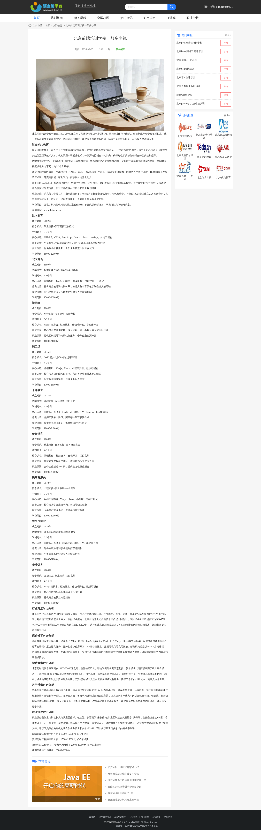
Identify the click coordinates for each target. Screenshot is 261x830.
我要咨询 (121, 49)
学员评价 (168, 817)
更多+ (228, 35)
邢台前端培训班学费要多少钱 (123, 774)
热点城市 (149, 18)
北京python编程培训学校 (189, 42)
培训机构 (57, 18)
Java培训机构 (120, 817)
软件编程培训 (105, 817)
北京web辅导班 (184, 95)
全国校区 (103, 18)
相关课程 (80, 18)
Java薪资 (156, 817)
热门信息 (57, 25)
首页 (37, 18)
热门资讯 (126, 18)
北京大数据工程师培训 (188, 86)
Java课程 (133, 817)
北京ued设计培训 (185, 69)
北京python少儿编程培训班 (190, 103)
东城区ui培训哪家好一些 (121, 793)
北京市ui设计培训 (185, 77)
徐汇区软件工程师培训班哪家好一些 (127, 780)
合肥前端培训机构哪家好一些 (123, 799)
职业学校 (193, 18)
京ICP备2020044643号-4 (114, 822)
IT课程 (171, 18)
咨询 (226, 43)
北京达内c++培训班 (186, 60)
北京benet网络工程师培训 (189, 51)
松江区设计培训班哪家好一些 (123, 767)
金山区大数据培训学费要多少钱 (124, 786)
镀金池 (92, 817)
